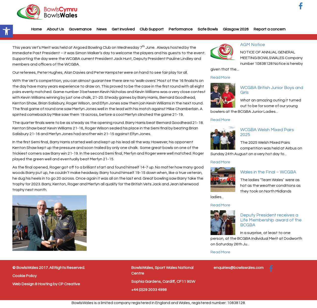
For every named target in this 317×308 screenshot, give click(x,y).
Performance (181, 29)
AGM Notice (252, 44)
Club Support (152, 29)
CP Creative (69, 284)
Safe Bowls (208, 29)
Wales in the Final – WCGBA (268, 172)
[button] (6, 31)
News (102, 29)
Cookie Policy (24, 276)
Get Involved (123, 29)
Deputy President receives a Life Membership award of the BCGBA (271, 220)
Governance (80, 29)
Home (36, 29)
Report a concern (270, 29)
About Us (55, 29)
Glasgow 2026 (236, 29)
